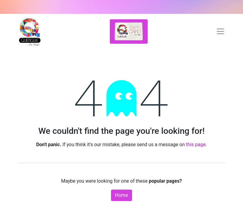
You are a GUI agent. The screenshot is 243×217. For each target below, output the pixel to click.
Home (121, 195)
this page (195, 144)
